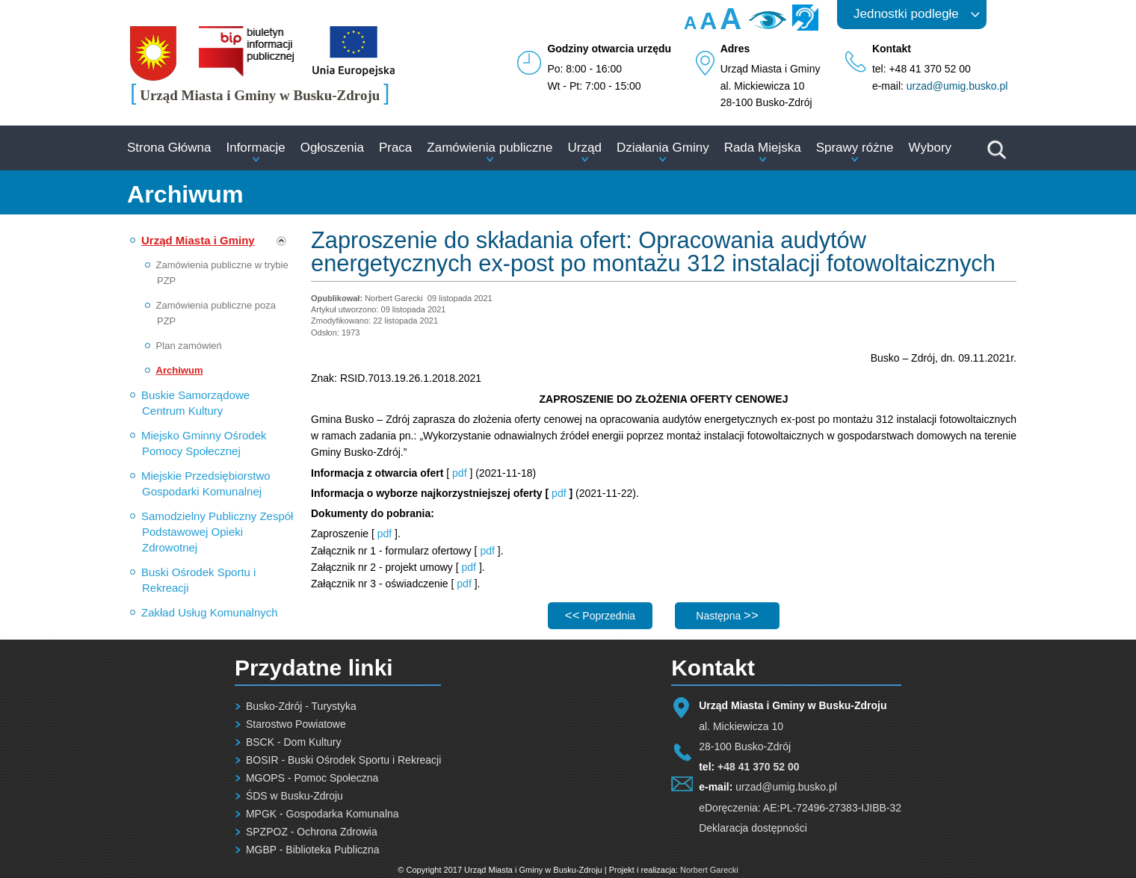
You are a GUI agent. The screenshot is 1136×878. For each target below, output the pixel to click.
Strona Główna (169, 147)
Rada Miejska (762, 147)
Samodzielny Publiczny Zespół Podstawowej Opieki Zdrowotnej (217, 532)
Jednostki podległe (906, 14)
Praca (395, 147)
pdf (459, 473)
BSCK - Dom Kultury (294, 742)
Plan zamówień (189, 345)
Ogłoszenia (332, 147)
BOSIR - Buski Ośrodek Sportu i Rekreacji (343, 760)
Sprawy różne (855, 147)
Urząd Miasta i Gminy (198, 240)
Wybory (930, 147)
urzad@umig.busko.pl (957, 86)
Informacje (255, 147)
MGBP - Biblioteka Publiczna (313, 850)
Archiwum (179, 370)
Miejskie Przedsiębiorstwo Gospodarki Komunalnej (206, 483)
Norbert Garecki (709, 869)
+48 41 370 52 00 (758, 767)
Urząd (585, 147)
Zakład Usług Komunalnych (209, 612)
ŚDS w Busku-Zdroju (294, 796)
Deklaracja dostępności (753, 828)
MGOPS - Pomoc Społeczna (312, 778)
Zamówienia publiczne (489, 147)
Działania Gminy (663, 147)
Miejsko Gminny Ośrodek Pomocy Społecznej (204, 443)
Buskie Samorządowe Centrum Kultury (195, 403)
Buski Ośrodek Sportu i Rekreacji (198, 580)
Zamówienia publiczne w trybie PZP (222, 272)
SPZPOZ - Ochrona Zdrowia (311, 832)
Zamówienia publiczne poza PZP (216, 313)
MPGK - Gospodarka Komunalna (322, 814)
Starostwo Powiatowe (296, 724)
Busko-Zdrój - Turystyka (301, 706)
